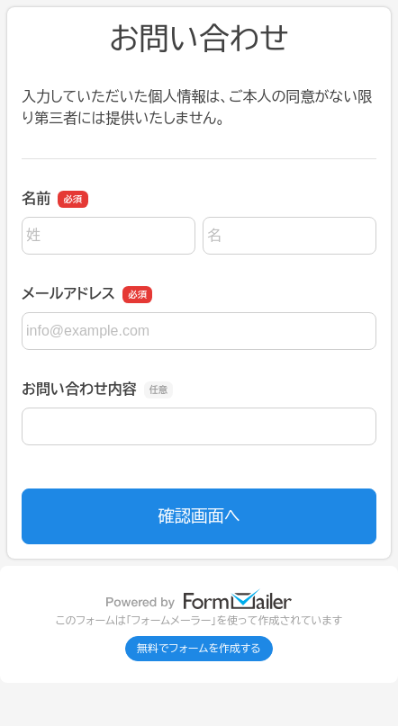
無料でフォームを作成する (199, 648)
